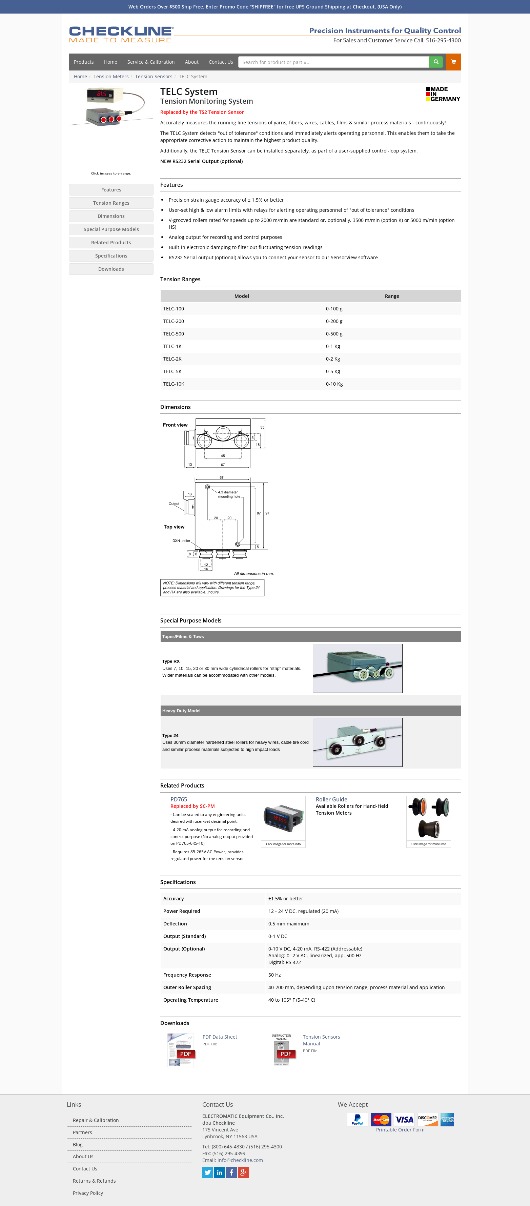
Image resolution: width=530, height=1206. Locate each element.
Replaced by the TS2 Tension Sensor (202, 112)
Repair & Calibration (96, 1120)
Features (111, 189)
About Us (83, 1156)
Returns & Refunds (94, 1181)
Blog (78, 1144)
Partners (82, 1132)
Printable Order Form (400, 1129)
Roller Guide (331, 799)
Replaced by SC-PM (192, 806)
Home (110, 62)
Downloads (111, 269)
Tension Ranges (111, 203)
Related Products (111, 242)
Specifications (111, 255)
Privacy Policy (88, 1193)
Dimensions (111, 216)
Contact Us (221, 62)
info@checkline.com (240, 1160)
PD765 (178, 799)
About (192, 62)
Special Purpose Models (111, 229)
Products (84, 62)
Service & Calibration (151, 62)
